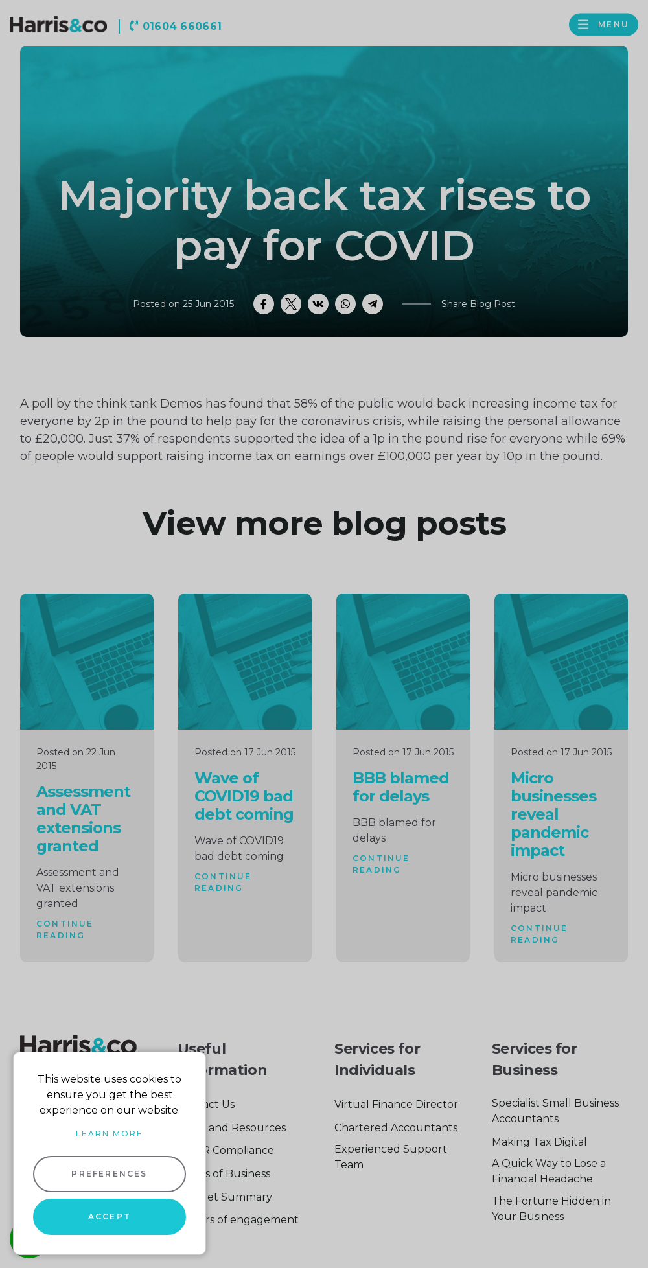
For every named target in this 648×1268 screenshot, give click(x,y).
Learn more (109, 1133)
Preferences (109, 1174)
